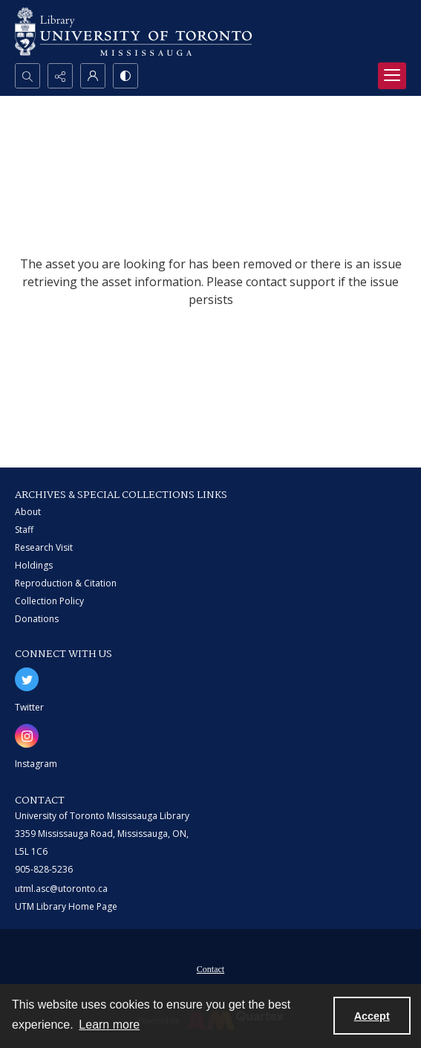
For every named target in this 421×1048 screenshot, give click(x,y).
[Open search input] (27, 76)
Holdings (34, 565)
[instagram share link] (27, 736)
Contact (210, 969)
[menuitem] (210, 968)
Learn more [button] (109, 1024)
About (28, 511)
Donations (37, 618)
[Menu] (392, 75)
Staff (24, 529)
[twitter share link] (27, 679)
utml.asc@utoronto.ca (61, 888)
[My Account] (93, 76)
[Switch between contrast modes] (125, 76)
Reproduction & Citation (66, 583)
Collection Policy (49, 601)
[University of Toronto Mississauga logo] (133, 31)
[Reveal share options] (60, 76)
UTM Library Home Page (66, 906)
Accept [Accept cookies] (372, 1016)
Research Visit (44, 547)
